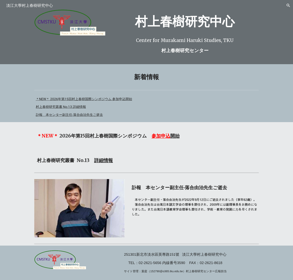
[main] (185, 21)
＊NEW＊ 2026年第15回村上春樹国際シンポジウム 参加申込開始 (84, 99)
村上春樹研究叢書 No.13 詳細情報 (61, 107)
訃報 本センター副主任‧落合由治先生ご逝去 (69, 115)
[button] (288, 5)
